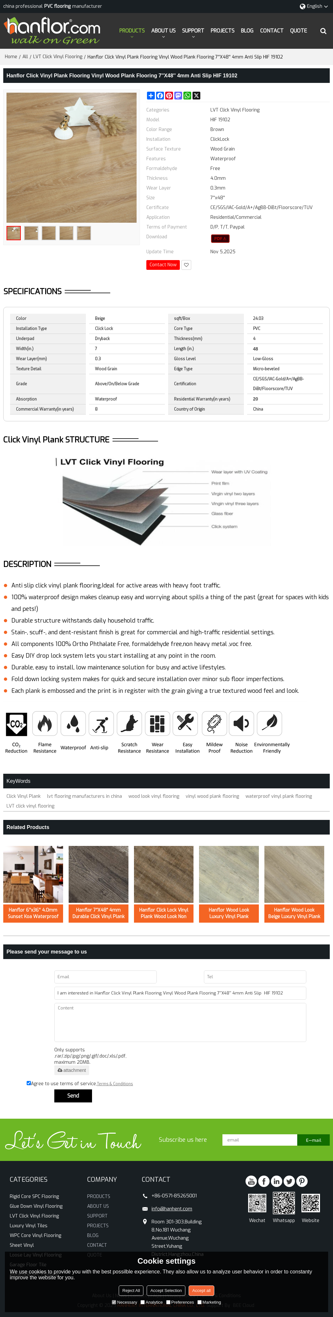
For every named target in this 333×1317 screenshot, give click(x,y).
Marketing (209, 1302)
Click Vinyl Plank (24, 796)
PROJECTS (222, 30)
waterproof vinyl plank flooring (279, 796)
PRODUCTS (132, 30)
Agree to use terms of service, (80, 1084)
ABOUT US (163, 30)
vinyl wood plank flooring (212, 796)
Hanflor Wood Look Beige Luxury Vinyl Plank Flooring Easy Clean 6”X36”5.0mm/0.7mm (294, 913)
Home (11, 57)
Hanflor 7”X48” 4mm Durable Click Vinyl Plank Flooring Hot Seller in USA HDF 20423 (99, 913)
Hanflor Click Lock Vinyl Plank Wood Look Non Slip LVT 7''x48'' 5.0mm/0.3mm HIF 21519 (163, 913)
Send (73, 1095)
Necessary (124, 1302)
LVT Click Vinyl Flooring (57, 57)
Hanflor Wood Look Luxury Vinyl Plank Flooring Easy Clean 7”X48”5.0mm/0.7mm (229, 913)
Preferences (180, 1302)
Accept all (201, 1290)
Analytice (151, 1302)
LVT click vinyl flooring (30, 806)
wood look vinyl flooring (153, 796)
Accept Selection (166, 1290)
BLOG (247, 30)
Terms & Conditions (115, 1084)
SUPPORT (193, 30)
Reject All (131, 1290)
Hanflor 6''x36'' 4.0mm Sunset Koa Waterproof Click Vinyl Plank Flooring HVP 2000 (33, 913)
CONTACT (272, 30)
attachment (72, 1070)
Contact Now (163, 265)
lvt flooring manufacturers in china (84, 796)
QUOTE (298, 30)
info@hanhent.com (172, 1208)
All (25, 57)
